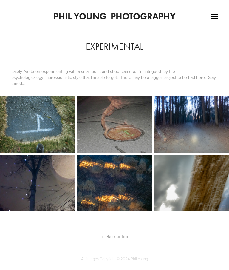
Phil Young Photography (114, 16)
